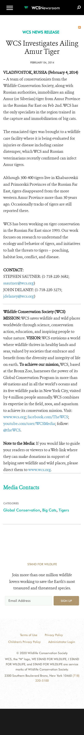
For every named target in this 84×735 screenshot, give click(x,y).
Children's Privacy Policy (24, 642)
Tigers (64, 510)
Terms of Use (28, 635)
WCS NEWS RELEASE (40, 32)
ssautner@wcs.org (18, 283)
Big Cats (49, 510)
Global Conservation (21, 510)
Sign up (66, 600)
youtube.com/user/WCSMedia (29, 423)
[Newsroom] (42, 5)
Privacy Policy (54, 635)
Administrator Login (61, 642)
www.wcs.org (14, 417)
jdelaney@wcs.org (18, 296)
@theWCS (11, 430)
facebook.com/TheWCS (48, 417)
